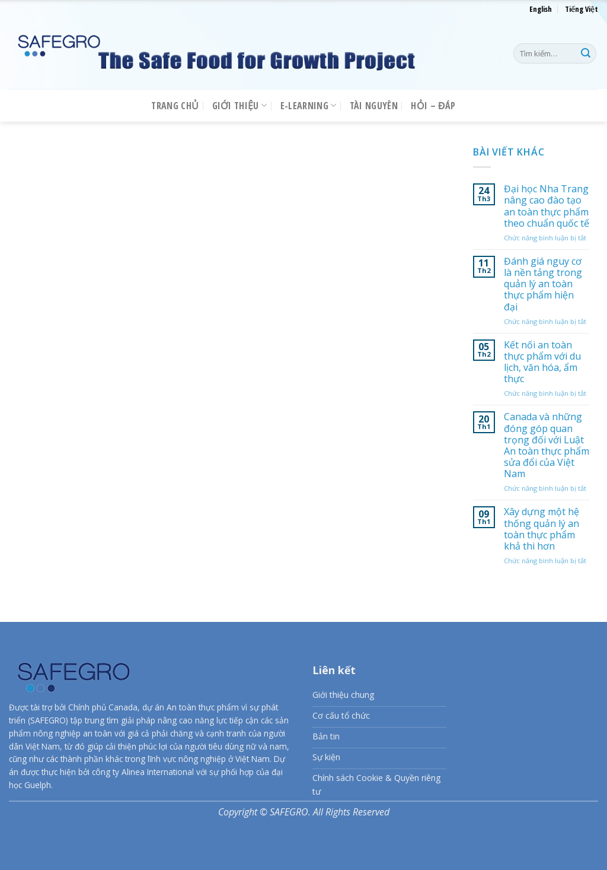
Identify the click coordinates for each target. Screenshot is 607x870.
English (540, 9)
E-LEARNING (308, 105)
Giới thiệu (239, 105)
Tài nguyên (374, 105)
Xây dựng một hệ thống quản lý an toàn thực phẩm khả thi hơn (541, 530)
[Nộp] (586, 53)
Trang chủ (175, 105)
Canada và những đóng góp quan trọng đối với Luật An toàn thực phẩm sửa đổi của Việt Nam (546, 446)
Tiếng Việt (581, 9)
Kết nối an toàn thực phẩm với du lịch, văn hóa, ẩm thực (542, 362)
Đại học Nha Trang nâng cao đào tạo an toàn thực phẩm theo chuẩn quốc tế (546, 206)
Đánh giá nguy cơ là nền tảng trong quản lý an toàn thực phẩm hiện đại (543, 284)
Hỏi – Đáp (433, 105)
